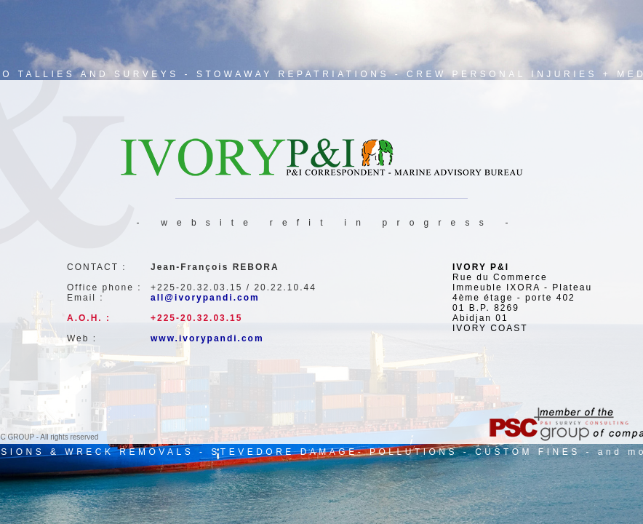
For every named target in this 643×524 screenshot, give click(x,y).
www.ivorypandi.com (207, 338)
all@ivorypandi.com (205, 298)
